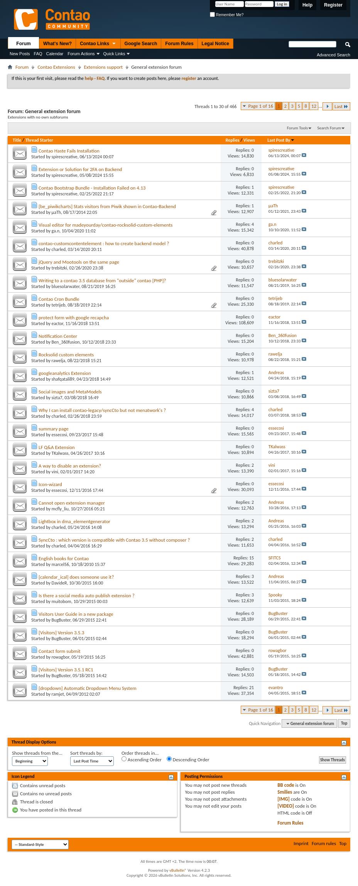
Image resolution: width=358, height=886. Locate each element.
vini (55, 471)
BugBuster (61, 620)
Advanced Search (333, 55)
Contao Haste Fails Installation (69, 151)
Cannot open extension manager (72, 503)
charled (59, 249)
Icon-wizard (50, 484)
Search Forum (329, 127)
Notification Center (58, 336)
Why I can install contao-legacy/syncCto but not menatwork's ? (102, 410)
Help (307, 5)
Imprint (301, 843)
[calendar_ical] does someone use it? (76, 577)
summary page (54, 429)
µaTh (56, 212)
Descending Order (188, 759)
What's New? (57, 43)
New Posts (20, 53)
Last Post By (281, 140)
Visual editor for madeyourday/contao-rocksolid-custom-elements (105, 225)
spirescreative (65, 156)
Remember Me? (226, 15)
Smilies (284, 792)
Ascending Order (142, 759)
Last (341, 106)
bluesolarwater (65, 286)
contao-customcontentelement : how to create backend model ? (104, 243)
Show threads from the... (37, 753)
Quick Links (114, 53)
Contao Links (98, 44)
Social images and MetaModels (70, 392)
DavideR (59, 583)
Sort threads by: (86, 753)
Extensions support (103, 67)
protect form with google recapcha (74, 317)
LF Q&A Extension (57, 447)
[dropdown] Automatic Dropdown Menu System (88, 688)
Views (249, 140)
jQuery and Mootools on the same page (79, 262)
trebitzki (59, 268)
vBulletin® (178, 870)
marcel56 (60, 564)
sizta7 (57, 397)
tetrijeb (59, 305)
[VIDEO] (285, 806)
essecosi (59, 434)
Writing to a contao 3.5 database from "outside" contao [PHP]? (102, 280)
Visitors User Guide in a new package (76, 614)
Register (333, 5)
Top (344, 723)
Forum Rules (179, 43)
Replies (233, 140)
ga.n (56, 231)
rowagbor (60, 657)
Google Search (141, 43)
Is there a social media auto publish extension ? (87, 595)
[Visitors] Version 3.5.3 (61, 632)
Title (17, 140)
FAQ (38, 53)
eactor (57, 323)
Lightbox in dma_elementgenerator (74, 521)
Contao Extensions (56, 67)
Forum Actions (81, 53)
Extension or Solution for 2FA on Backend (80, 169)
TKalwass (60, 453)
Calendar (55, 53)
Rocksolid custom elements (66, 354)
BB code (285, 785)
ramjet (58, 694)
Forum (23, 43)
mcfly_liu (60, 509)
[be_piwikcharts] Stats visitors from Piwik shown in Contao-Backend (107, 206)
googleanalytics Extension (65, 373)
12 (313, 106)
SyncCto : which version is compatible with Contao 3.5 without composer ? (114, 540)
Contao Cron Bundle (59, 299)
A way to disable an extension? (70, 466)
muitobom (61, 601)
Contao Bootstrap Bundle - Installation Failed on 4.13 (92, 188)
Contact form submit (60, 651)
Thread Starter (39, 140)
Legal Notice (215, 43)
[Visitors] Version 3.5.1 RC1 (66, 670)
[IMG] (283, 799)
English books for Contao (64, 558)
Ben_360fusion (66, 342)
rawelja (58, 360)
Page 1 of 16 (260, 106)
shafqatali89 (63, 379)
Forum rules (324, 843)
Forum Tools (297, 127)
